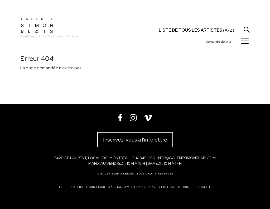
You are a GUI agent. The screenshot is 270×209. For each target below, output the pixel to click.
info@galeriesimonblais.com (186, 157)
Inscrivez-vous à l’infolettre (135, 139)
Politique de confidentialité (186, 187)
